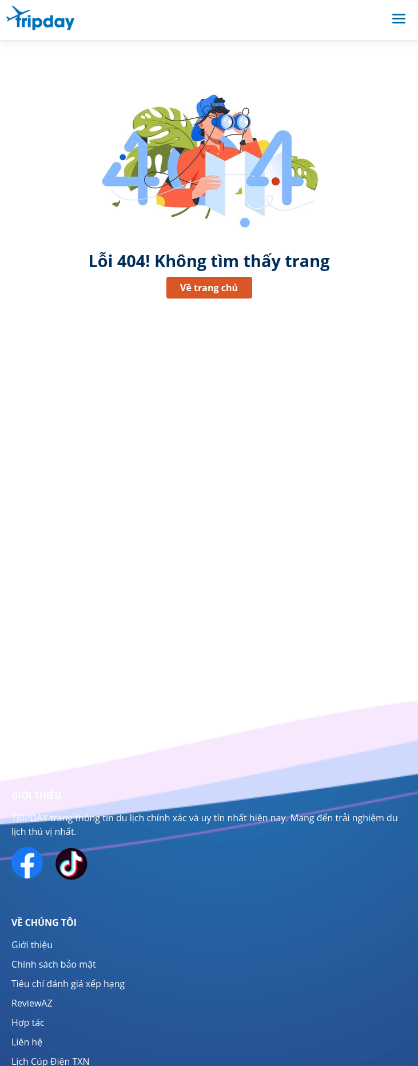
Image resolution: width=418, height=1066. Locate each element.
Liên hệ (26, 1042)
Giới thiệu (32, 944)
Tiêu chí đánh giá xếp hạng (68, 983)
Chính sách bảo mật (53, 964)
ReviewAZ (32, 1003)
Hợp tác (28, 1022)
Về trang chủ (209, 287)
